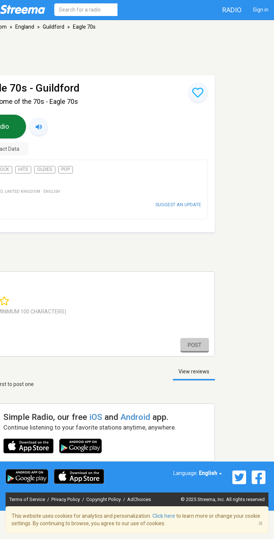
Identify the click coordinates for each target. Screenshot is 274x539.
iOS (95, 417)
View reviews (193, 371)
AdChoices (139, 499)
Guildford (53, 27)
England (24, 27)
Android (135, 417)
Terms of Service (27, 499)
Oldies (44, 169)
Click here (163, 516)
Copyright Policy (104, 499)
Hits (23, 169)
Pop (65, 169)
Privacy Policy (66, 499)
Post (195, 345)
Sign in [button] (260, 10)
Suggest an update (178, 204)
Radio (232, 10)
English (210, 473)
